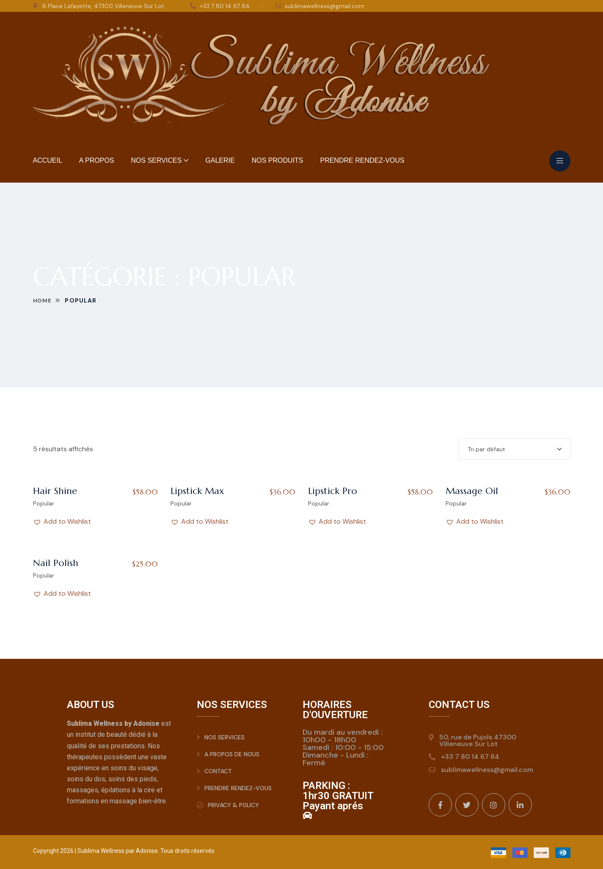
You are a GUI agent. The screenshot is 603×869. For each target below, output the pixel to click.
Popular (43, 503)
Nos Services (156, 160)
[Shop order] (514, 449)
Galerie (219, 160)
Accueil (47, 160)
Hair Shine (55, 491)
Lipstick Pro (332, 491)
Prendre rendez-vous (362, 160)
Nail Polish (55, 563)
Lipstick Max (197, 491)
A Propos (96, 160)
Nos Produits (277, 160)
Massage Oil (472, 491)
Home (43, 300)
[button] (62, 522)
